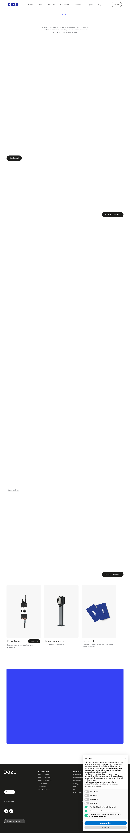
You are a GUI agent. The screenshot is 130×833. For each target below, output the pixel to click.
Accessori (42, 786)
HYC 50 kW (77, 792)
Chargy (76, 783)
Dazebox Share (79, 777)
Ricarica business (44, 777)
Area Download (44, 789)
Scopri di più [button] (105, 827)
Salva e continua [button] (105, 823)
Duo (74, 786)
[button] (125, 758)
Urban (75, 789)
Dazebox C (77, 780)
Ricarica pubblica (44, 780)
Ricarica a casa (44, 775)
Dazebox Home (79, 775)
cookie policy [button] (103, 772)
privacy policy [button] (109, 764)
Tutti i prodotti (43, 783)
